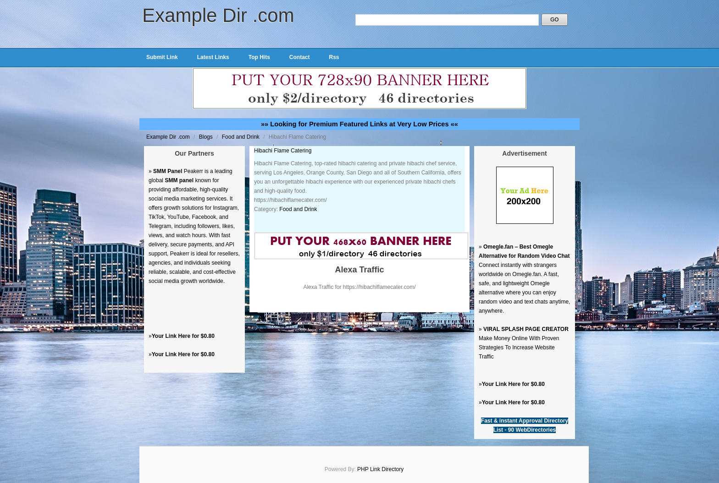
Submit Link (162, 57)
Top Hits (259, 57)
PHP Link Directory (380, 469)
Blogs (206, 137)
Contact (299, 57)
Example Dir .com (218, 15)
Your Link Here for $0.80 (183, 336)
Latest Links (213, 57)
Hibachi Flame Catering (282, 150)
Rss (334, 57)
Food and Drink (241, 137)
